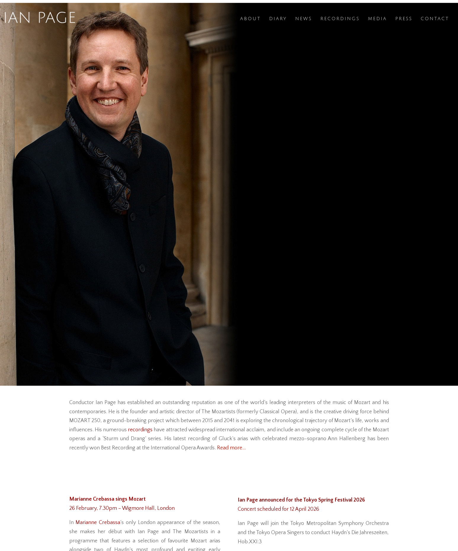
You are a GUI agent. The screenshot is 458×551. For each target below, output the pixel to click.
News (303, 19)
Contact (435, 19)
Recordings (340, 19)
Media (377, 19)
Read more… (231, 448)
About (250, 19)
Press (403, 19)
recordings (140, 430)
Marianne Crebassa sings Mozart (107, 499)
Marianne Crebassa (97, 523)
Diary (278, 19)
